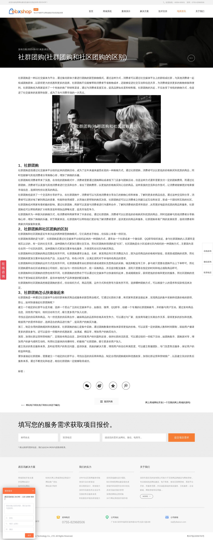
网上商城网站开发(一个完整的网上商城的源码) (167, 402)
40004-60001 (179, 2)
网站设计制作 (51, 486)
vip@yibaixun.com (178, 522)
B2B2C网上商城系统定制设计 (58, 478)
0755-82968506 (198, 2)
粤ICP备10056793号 (195, 536)
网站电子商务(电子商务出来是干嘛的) (41, 402)
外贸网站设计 (24, 482)
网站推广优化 (51, 482)
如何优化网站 (24, 486)
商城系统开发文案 (25, 478)
